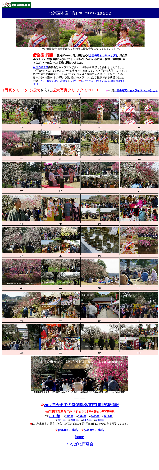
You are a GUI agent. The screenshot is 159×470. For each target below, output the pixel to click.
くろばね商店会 (50, 80)
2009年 (87, 420)
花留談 (64, 80)
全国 (103, 55)
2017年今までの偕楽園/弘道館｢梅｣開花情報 (81, 405)
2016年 (54, 416)
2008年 (100, 420)
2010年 (74, 420)
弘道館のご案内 (94, 430)
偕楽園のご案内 (68, 430)
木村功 (73, 80)
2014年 (82, 416)
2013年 (95, 416)
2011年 (61, 420)
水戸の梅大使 (40, 67)
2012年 (108, 416)
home (79, 437)
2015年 (69, 416)
